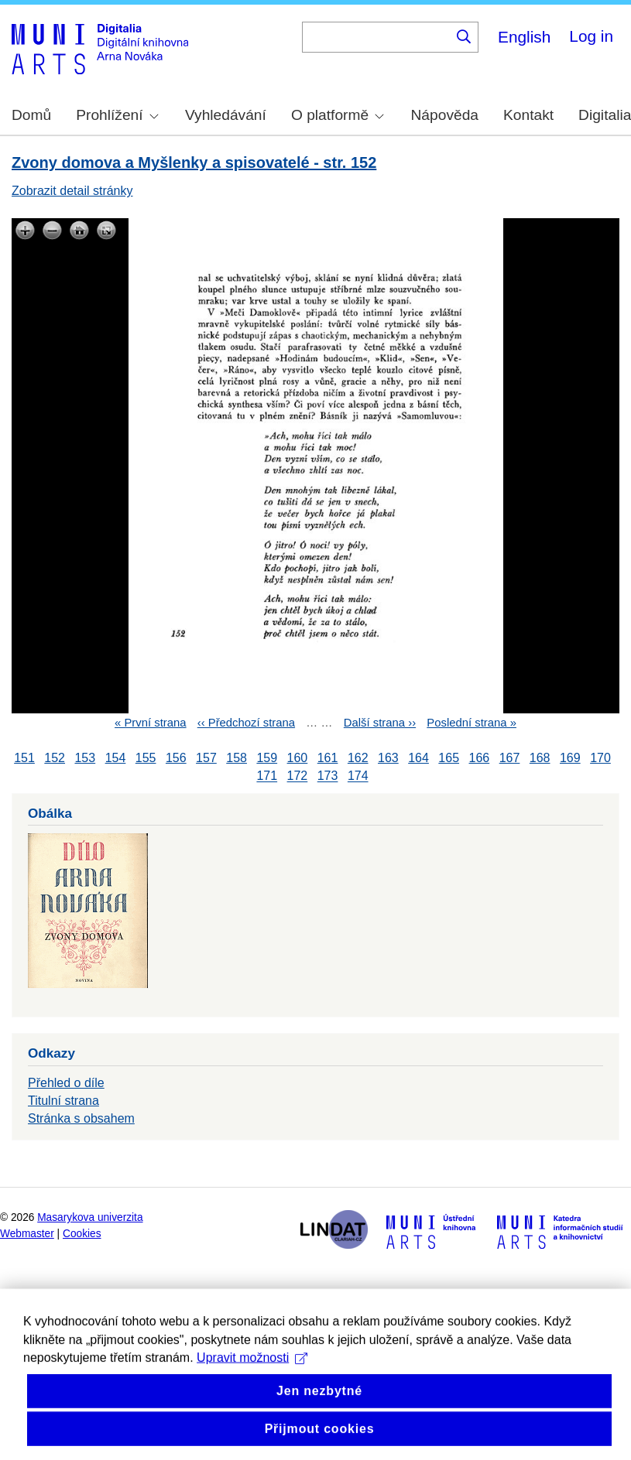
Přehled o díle (66, 1082)
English (524, 37)
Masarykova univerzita (89, 1217)
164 (418, 757)
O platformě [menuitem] (337, 115)
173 (327, 776)
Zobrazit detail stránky (72, 190)
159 (266, 757)
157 (206, 757)
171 (266, 776)
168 (540, 757)
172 (297, 776)
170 (600, 757)
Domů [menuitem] (31, 115)
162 (358, 757)
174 (358, 776)
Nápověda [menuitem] (444, 115)
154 (115, 757)
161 (327, 757)
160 (297, 757)
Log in (591, 36)
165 (448, 757)
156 (176, 757)
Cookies (82, 1233)
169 (570, 757)
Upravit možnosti (252, 1376)
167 (509, 757)
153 (84, 757)
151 (24, 757)
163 (388, 757)
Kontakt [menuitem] (528, 115)
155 (145, 757)
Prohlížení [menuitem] (117, 115)
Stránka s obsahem (81, 1118)
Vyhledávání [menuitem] (225, 115)
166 (479, 757)
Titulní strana (63, 1100)
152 (54, 757)
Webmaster (27, 1233)
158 (236, 757)
